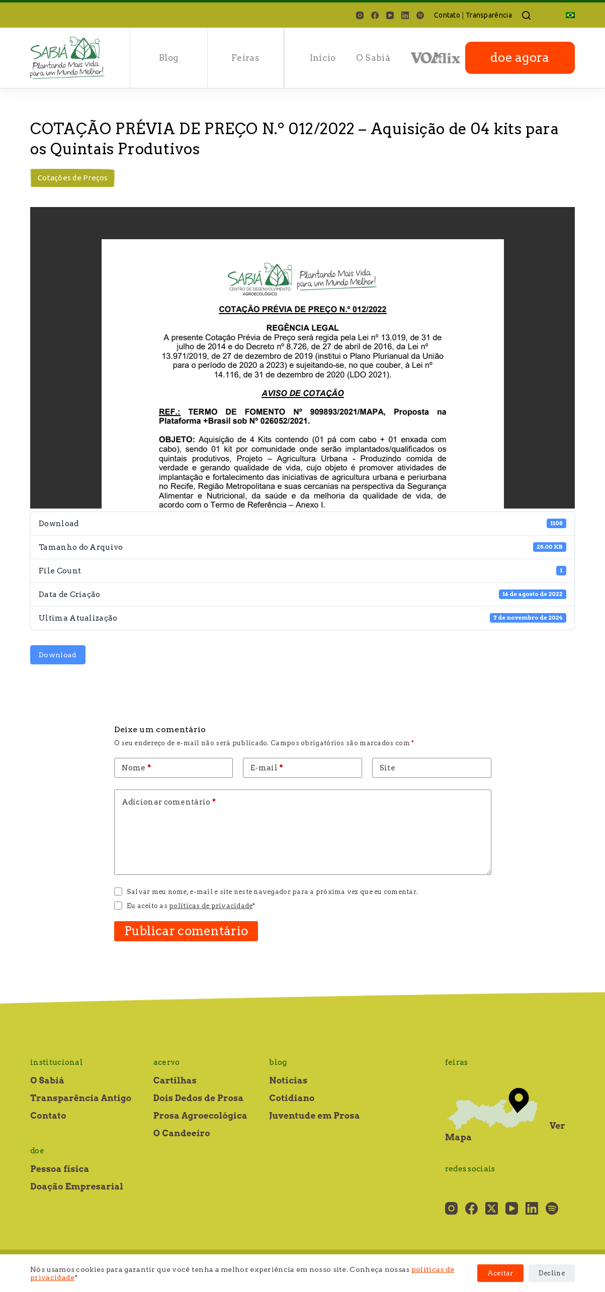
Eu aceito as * (191, 906)
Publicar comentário (186, 931)
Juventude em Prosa (314, 1116)
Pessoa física (59, 1169)
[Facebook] (375, 15)
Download (57, 655)
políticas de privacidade (210, 906)
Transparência (489, 15)
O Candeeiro (181, 1133)
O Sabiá (373, 58)
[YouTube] (390, 15)
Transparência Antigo (80, 1098)
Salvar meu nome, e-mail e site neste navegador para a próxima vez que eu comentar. (272, 892)
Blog (168, 58)
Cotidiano (291, 1098)
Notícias (288, 1080)
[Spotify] (420, 15)
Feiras (245, 58)
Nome (136, 767)
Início (323, 58)
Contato (447, 15)
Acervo (166, 1062)
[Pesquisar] (526, 15)
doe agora (520, 57)
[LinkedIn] (405, 15)
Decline (552, 1273)
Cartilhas (175, 1080)
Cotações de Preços (73, 177)
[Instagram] (360, 15)
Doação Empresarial (76, 1186)
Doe (37, 1150)
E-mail (266, 767)
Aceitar (500, 1273)
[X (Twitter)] (491, 1208)
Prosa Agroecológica (200, 1116)
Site (387, 767)
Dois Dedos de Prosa (198, 1098)
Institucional (56, 1062)
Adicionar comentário (169, 802)
